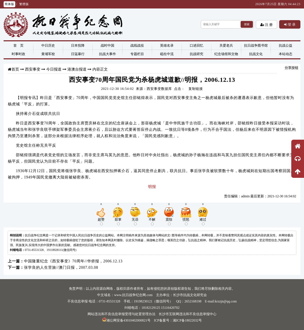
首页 (15, 69)
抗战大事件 (107, 54)
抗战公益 (285, 45)
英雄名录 (167, 45)
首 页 (18, 45)
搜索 (247, 24)
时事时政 (18, 54)
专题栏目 (137, 54)
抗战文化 (256, 54)
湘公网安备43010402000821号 (126, 320)
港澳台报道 (76, 69)
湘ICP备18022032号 (187, 320)
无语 (135, 221)
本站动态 (285, 54)
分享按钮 (291, 68)
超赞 (101, 221)
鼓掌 (118, 221)
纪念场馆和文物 (226, 54)
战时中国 (107, 45)
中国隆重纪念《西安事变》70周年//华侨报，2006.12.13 (73, 261)
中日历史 (48, 45)
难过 (202, 221)
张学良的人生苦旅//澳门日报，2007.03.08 (61, 267)
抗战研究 (196, 54)
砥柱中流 (167, 54)
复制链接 (195, 89)
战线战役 (137, 45)
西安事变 (32, 69)
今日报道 (53, 69)
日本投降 (78, 45)
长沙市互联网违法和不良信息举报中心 (187, 314)
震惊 (169, 221)
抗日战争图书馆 (256, 45)
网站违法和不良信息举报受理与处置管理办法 (121, 314)
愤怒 (186, 221)
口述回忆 (196, 45)
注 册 (268, 24)
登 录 (291, 24)
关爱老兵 (226, 45)
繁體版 (24, 4)
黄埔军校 (48, 54)
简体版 (9, 4)
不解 (152, 221)
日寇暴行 (78, 54)
